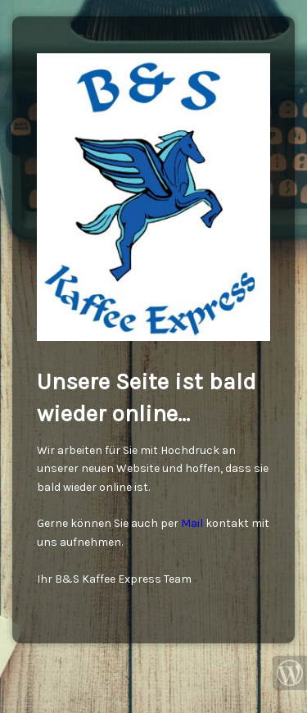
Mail (192, 523)
